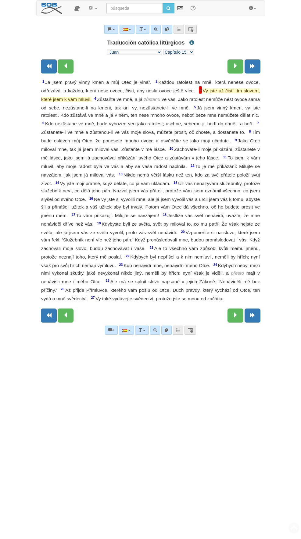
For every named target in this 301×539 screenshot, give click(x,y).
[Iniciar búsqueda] (168, 8)
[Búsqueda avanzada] (155, 330)
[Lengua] (126, 330)
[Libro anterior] (49, 66)
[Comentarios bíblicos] (111, 330)
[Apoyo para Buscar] (193, 8)
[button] (77, 8)
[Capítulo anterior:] (65, 66)
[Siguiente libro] (252, 66)
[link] (166, 330)
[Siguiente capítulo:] (235, 66)
